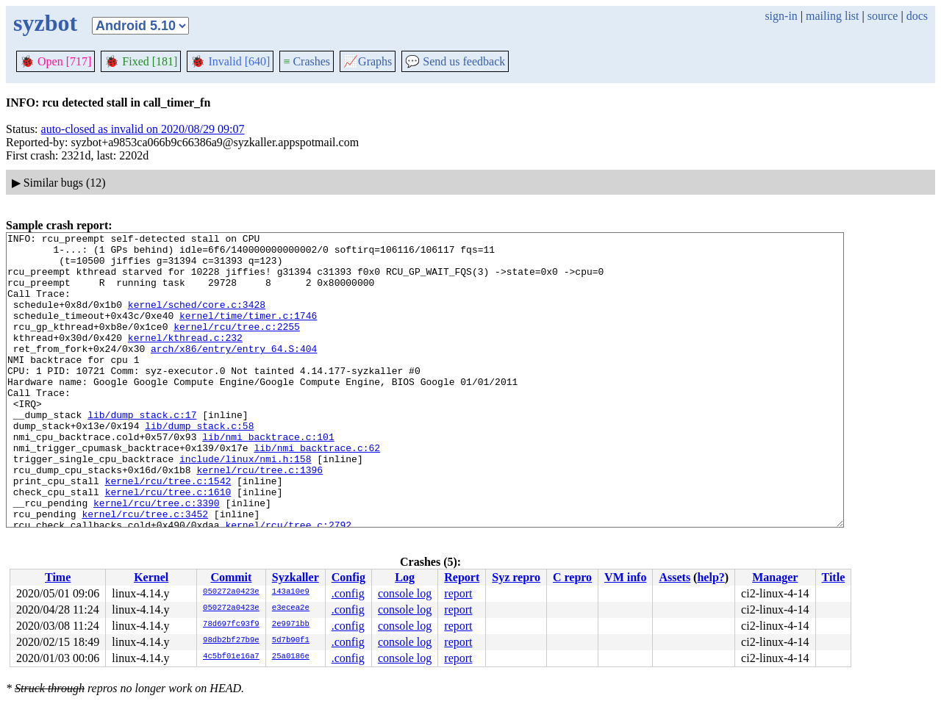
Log (405, 577)
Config (348, 577)
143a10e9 (291, 592)
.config (348, 593)
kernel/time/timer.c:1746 (248, 332)
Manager (775, 577)
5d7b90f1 (291, 641)
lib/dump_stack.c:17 (141, 452)
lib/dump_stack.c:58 (199, 465)
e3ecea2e (291, 608)
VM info (625, 577)
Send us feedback (455, 61)
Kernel (151, 577)
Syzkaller (295, 577)
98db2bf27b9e (231, 641)
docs (917, 16)
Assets (674, 577)
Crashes (306, 61)
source (882, 16)
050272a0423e (231, 592)
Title (833, 577)
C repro (572, 577)
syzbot (45, 23)
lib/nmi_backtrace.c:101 (268, 478)
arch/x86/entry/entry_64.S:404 (234, 372)
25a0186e (291, 657)
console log (405, 593)
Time (58, 577)
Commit (230, 577)
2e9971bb (291, 624)
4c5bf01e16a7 (231, 657)
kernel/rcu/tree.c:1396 (259, 518)
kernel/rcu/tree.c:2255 (236, 346)
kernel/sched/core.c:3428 (196, 319)
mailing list (832, 16)
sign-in (781, 16)
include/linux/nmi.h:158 (245, 504)
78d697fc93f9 (231, 624)
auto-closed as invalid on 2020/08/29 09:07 (143, 129)
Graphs (367, 61)
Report (461, 577)
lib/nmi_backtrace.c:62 (317, 491)
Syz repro (516, 577)
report (458, 593)
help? (710, 577)
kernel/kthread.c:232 (185, 359)
